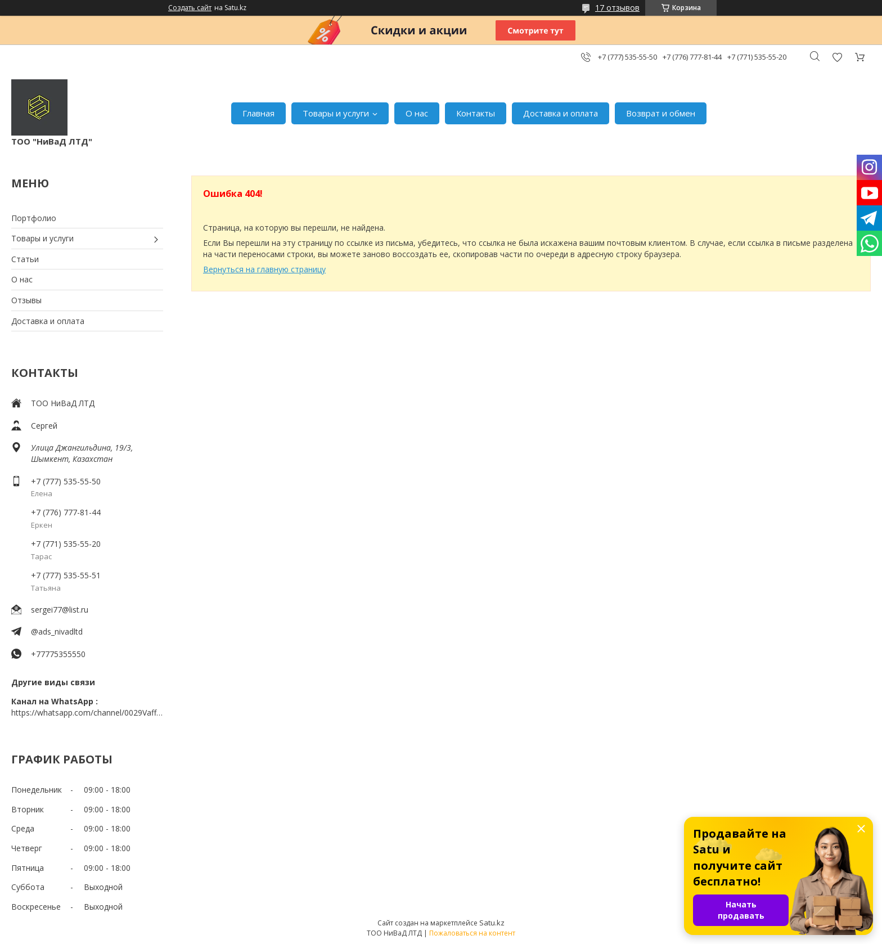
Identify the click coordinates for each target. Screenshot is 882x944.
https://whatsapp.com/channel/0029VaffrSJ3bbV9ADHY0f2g (87, 712)
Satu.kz (492, 923)
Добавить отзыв (837, 57)
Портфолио (33, 218)
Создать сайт (190, 8)
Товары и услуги (336, 113)
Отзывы (26, 300)
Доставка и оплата (560, 113)
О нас (417, 113)
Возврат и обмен (660, 113)
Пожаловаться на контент (472, 933)
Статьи (25, 259)
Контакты (475, 113)
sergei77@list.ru (59, 609)
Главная (258, 113)
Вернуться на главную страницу (264, 269)
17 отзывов (617, 7)
